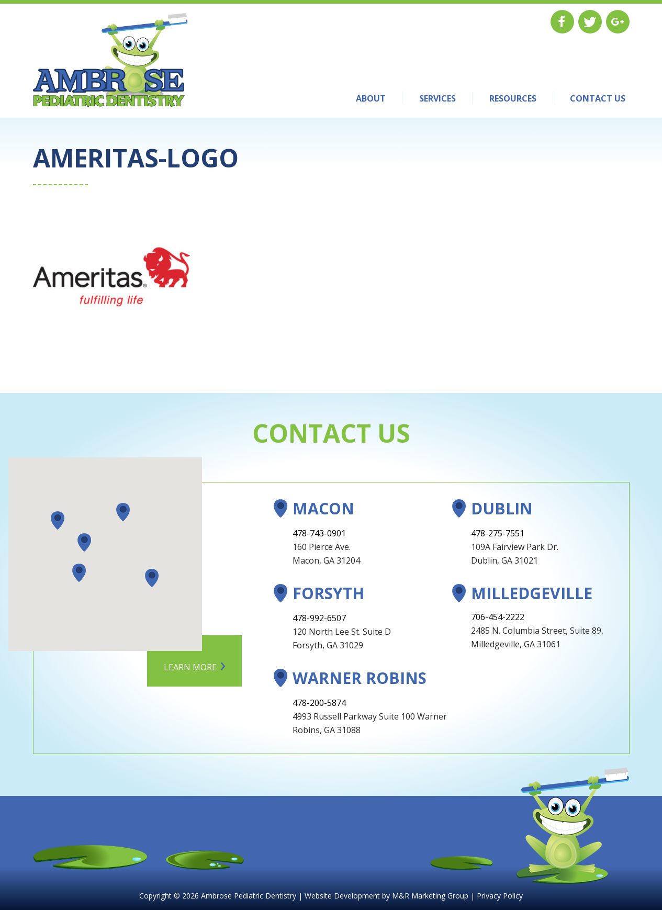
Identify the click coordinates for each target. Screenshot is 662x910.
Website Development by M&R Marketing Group (386, 896)
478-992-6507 (319, 618)
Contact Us (597, 98)
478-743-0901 (319, 533)
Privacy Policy (500, 896)
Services (437, 98)
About (371, 98)
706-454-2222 (497, 617)
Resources (512, 98)
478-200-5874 (319, 703)
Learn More (190, 667)
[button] (84, 542)
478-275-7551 (497, 533)
